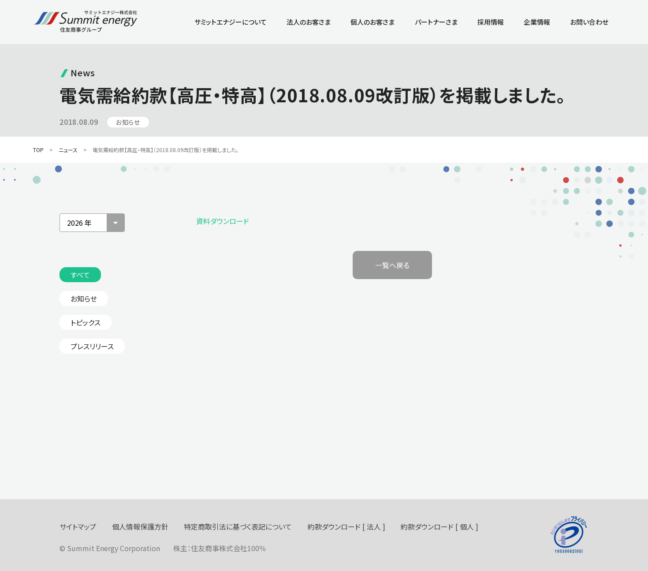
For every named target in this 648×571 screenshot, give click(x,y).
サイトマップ (78, 526)
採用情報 (490, 21)
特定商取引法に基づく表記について (238, 526)
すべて (80, 274)
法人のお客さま (309, 21)
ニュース (68, 149)
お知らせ (84, 298)
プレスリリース (92, 346)
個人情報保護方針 (140, 526)
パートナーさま (436, 21)
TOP (38, 149)
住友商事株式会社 (219, 548)
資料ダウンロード (222, 221)
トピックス (86, 322)
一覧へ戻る (392, 265)
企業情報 (537, 21)
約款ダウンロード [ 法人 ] (346, 526)
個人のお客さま (372, 21)
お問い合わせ (589, 21)
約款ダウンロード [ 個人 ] (439, 526)
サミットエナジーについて (230, 21)
